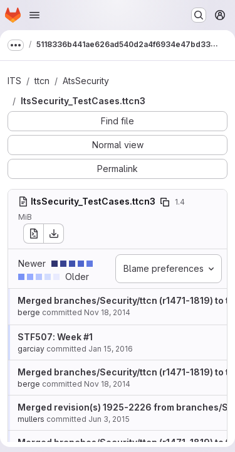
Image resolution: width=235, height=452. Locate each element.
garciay (31, 348)
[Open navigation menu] (34, 15)
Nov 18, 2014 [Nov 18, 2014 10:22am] (107, 312)
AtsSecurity (86, 80)
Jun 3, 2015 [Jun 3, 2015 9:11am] (109, 419)
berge (29, 312)
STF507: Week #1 (55, 336)
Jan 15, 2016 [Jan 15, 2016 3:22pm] (110, 348)
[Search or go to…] (198, 15)
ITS (14, 80)
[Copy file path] (164, 202)
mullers (31, 419)
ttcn (42, 80)
